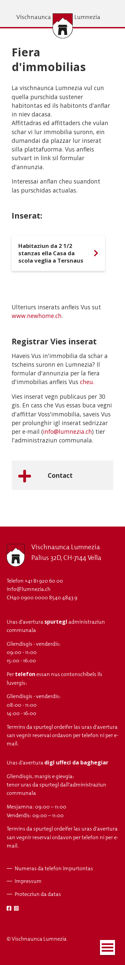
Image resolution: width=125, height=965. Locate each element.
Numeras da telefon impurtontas (54, 868)
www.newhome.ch (37, 316)
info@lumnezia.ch (67, 431)
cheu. (87, 382)
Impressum (28, 881)
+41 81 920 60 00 (44, 580)
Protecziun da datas (38, 894)
